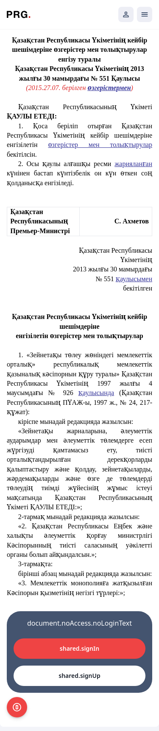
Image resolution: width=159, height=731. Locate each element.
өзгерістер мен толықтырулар (100, 144)
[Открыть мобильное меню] (144, 14)
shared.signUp (79, 676)
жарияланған (133, 163)
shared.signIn (79, 648)
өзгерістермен (109, 87)
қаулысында (96, 392)
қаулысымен (134, 278)
